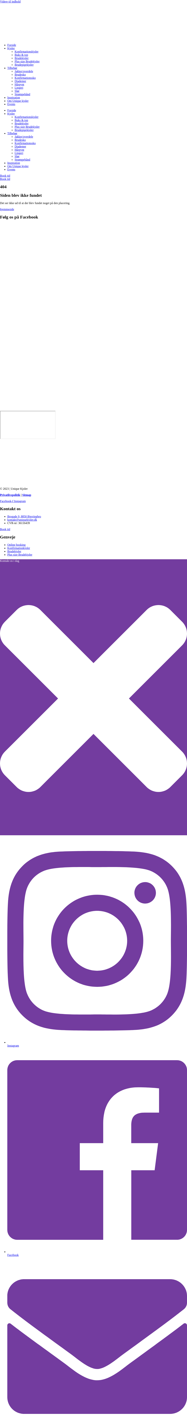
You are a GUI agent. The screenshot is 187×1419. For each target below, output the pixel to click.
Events (11, 104)
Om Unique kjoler (17, 100)
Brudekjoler (21, 58)
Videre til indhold (10, 1)
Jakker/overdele (24, 71)
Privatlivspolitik (10, 494)
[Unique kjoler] (28, 425)
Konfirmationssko (25, 77)
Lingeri (19, 87)
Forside (11, 45)
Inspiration (13, 97)
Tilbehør (12, 68)
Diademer (20, 81)
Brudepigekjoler (24, 64)
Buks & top (21, 54)
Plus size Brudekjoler (27, 61)
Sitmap (26, 494)
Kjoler (11, 48)
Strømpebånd (22, 94)
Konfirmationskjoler (27, 51)
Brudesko (20, 74)
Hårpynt (19, 84)
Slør (17, 91)
